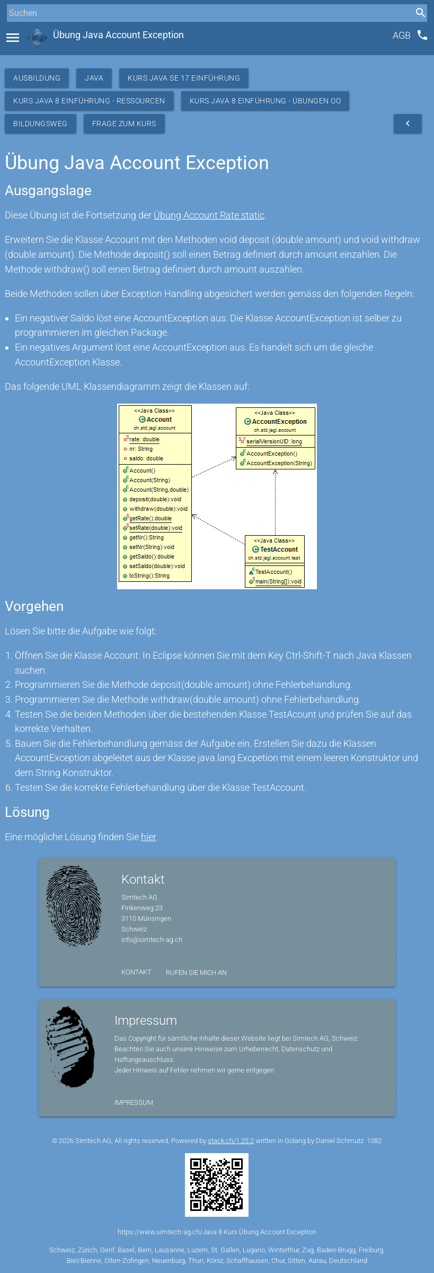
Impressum (133, 1102)
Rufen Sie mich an (196, 972)
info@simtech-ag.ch (151, 940)
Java (94, 78)
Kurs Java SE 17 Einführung (184, 78)
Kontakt (136, 972)
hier (148, 836)
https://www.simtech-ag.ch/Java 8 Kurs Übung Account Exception (217, 1232)
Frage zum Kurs (124, 123)
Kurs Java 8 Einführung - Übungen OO (265, 101)
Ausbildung (36, 78)
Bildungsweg (40, 123)
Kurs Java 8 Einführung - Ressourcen (89, 101)
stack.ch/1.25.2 (231, 1141)
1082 (374, 1141)
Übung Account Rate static (209, 215)
